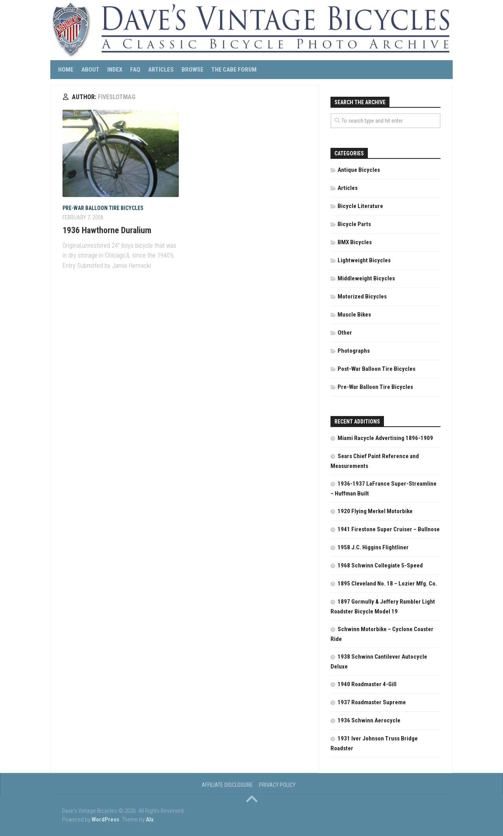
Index (114, 69)
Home (65, 69)
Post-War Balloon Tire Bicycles (376, 368)
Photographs (354, 350)
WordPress (105, 819)
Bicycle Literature (360, 206)
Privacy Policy (277, 785)
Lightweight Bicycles (364, 260)
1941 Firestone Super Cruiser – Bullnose (389, 529)
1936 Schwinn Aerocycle (369, 720)
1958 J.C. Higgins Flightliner (373, 547)
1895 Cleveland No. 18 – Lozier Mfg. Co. (387, 583)
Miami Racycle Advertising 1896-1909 (385, 438)
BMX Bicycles (355, 242)
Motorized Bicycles (362, 296)
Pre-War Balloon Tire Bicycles (102, 208)
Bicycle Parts (354, 224)
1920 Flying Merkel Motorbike (375, 511)
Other (345, 332)
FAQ (135, 69)
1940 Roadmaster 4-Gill (367, 684)
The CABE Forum (234, 69)
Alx (150, 819)
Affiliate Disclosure (227, 785)
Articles (161, 69)
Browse (193, 69)
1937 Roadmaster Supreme (372, 702)
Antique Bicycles (359, 169)
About (90, 69)
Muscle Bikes (354, 314)
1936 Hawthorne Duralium (106, 230)
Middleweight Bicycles (366, 278)
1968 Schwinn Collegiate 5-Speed (380, 565)
